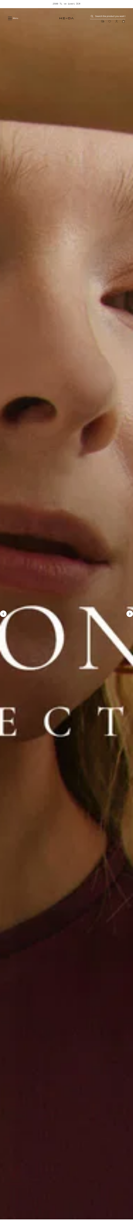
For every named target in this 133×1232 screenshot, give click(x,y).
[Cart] (123, 21)
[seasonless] (66, 613)
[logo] (66, 18)
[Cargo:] (102, 21)
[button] (3, 613)
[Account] (116, 21)
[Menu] (25, 18)
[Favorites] (109, 21)
